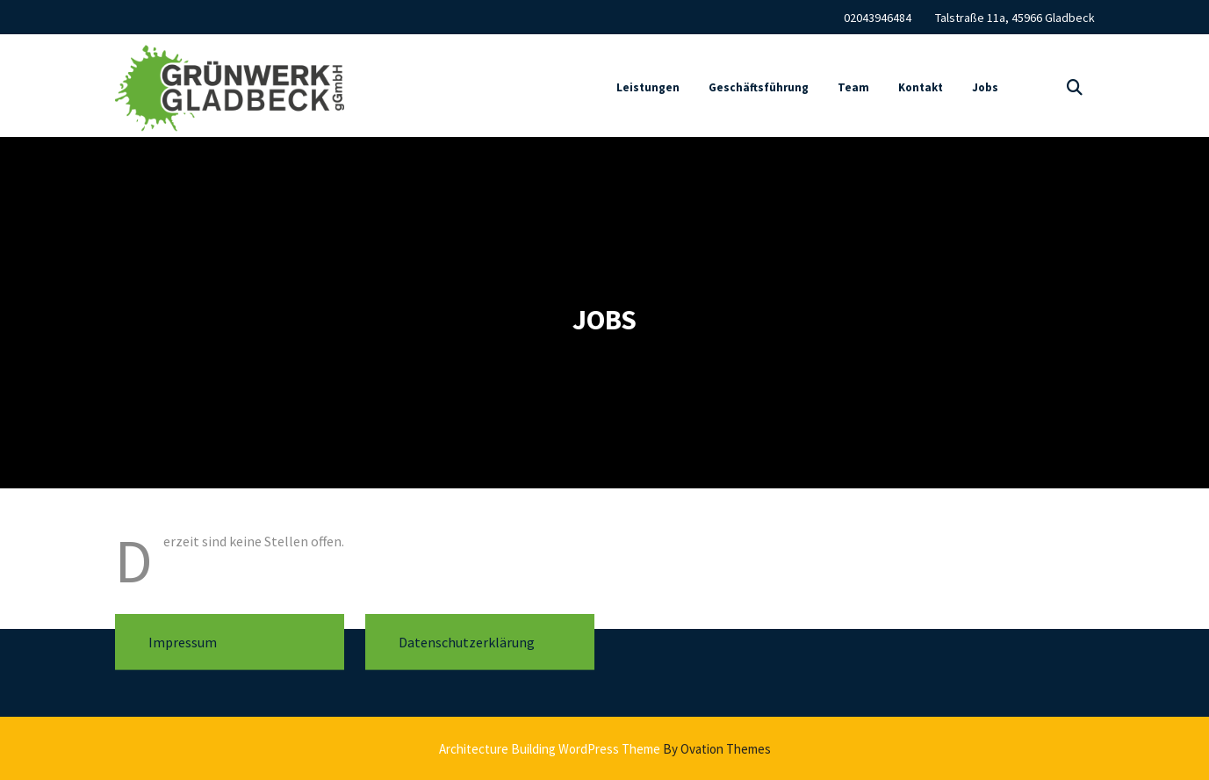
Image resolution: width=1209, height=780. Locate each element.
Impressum (182, 631)
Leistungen (648, 90)
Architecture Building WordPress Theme (605, 748)
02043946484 (877, 17)
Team (853, 90)
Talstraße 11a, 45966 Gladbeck (1015, 17)
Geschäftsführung (759, 90)
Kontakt (920, 90)
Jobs (985, 90)
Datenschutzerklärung (467, 631)
